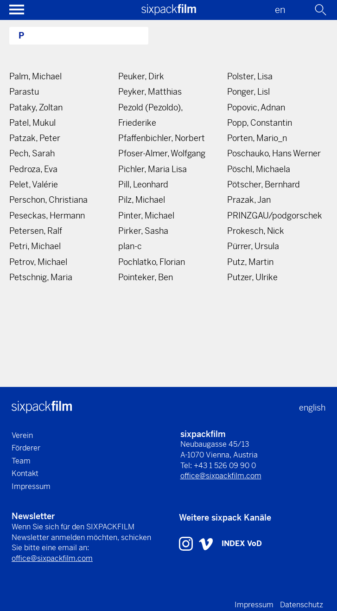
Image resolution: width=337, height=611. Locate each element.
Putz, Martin (250, 262)
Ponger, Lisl (248, 91)
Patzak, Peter (34, 138)
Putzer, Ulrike (252, 277)
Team (21, 461)
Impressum (31, 486)
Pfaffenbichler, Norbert (161, 138)
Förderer (26, 448)
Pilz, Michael (141, 199)
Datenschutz (301, 605)
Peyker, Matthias (150, 91)
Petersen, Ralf (35, 230)
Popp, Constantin (259, 122)
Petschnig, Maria (40, 277)
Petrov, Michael (38, 262)
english (312, 407)
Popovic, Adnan (256, 107)
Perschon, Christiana (48, 199)
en (280, 10)
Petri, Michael (35, 246)
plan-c (130, 246)
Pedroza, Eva (33, 169)
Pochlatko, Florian (151, 262)
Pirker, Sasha (143, 230)
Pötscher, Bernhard (263, 184)
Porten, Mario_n (257, 138)
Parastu (24, 91)
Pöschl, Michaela (258, 169)
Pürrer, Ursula (253, 246)
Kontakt (25, 473)
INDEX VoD (242, 543)
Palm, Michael (35, 76)
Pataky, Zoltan (36, 107)
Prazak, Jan (249, 199)
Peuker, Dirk (141, 76)
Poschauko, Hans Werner (274, 153)
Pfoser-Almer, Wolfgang (161, 153)
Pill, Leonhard (143, 184)
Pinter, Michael (146, 215)
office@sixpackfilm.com (220, 476)
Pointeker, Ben (145, 277)
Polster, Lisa (250, 76)
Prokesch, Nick (255, 230)
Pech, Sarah (32, 153)
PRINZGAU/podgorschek (274, 215)
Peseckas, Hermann (47, 215)
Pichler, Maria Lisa (152, 169)
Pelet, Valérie (33, 184)
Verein (22, 435)
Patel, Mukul (32, 122)
